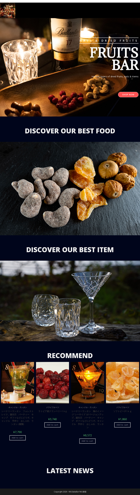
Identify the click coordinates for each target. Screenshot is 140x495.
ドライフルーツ (52, 407)
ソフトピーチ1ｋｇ (122, 411)
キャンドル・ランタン (17, 407)
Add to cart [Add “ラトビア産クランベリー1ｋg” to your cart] (52, 425)
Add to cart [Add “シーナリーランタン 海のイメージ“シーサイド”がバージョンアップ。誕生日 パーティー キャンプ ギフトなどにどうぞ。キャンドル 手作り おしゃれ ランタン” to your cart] (87, 441)
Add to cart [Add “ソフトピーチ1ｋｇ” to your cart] (122, 425)
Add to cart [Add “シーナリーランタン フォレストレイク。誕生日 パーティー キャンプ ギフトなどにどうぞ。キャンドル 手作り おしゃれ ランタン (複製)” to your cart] (17, 437)
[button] (128, 94)
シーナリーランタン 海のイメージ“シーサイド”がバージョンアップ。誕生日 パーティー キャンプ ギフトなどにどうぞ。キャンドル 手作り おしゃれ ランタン (87, 419)
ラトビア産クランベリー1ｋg (52, 411)
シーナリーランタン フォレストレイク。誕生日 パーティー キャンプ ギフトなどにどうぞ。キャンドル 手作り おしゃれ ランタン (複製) (17, 418)
